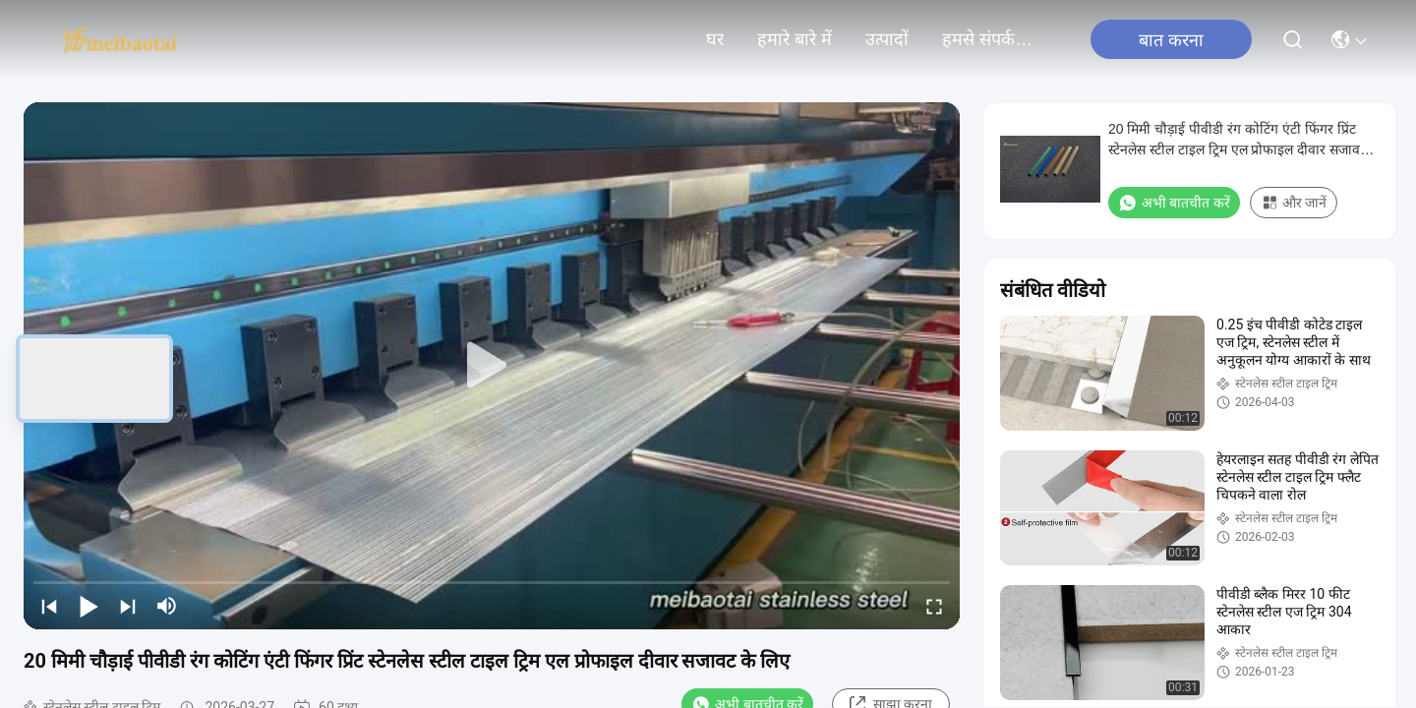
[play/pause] (88, 605)
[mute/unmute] (167, 605)
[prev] (49, 605)
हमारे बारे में (794, 39)
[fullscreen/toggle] (934, 605)
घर (715, 39)
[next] (128, 605)
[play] (491, 365)
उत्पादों (887, 39)
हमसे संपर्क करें (989, 39)
